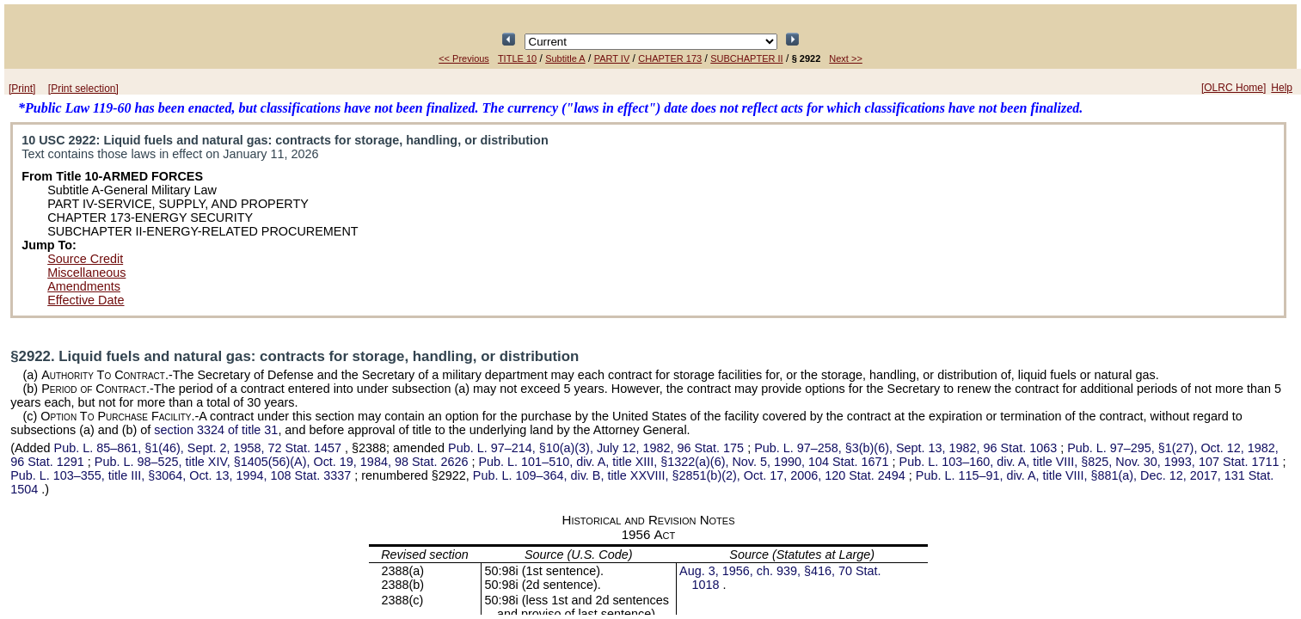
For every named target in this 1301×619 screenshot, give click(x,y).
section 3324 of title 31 (216, 430)
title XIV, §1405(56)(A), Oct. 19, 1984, (283, 462)
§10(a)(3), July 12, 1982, (597, 448)
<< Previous (464, 58)
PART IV (612, 58)
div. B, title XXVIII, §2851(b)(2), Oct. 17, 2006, (691, 475)
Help (1281, 88)
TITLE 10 (517, 58)
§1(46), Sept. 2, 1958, (199, 448)
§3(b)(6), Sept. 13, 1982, (907, 448)
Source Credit (85, 259)
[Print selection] (83, 89)
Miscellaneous (86, 272)
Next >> (845, 58)
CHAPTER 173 (670, 58)
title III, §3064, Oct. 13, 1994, (182, 475)
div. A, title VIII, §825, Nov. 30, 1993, (1091, 462)
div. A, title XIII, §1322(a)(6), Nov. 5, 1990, (686, 462)
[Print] (22, 89)
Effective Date (85, 300)
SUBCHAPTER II (746, 58)
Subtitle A (565, 58)
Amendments (83, 286)
